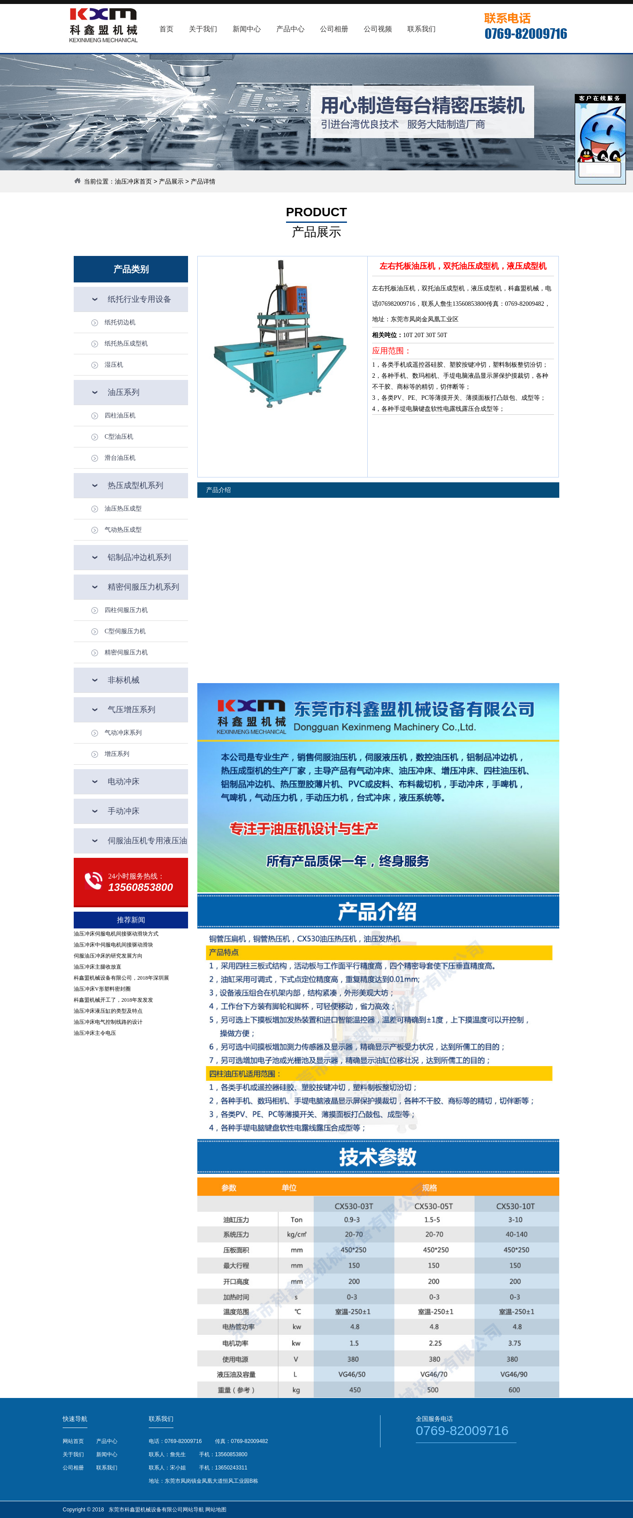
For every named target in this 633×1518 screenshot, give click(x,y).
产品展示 (171, 181)
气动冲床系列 (123, 732)
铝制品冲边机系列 (139, 557)
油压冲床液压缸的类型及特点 (108, 1011)
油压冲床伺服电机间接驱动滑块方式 (116, 934)
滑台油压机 (120, 458)
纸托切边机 (120, 322)
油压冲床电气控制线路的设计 (108, 1022)
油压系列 (123, 392)
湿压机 (114, 364)
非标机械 (123, 680)
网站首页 (73, 1441)
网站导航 (193, 1510)
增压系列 (117, 754)
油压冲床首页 (133, 181)
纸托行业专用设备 (139, 299)
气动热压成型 (123, 529)
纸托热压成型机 (126, 343)
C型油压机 (119, 436)
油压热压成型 (123, 508)
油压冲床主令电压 (95, 1033)
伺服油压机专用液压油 (147, 840)
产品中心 (106, 1441)
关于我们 (73, 1454)
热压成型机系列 (135, 485)
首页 (166, 29)
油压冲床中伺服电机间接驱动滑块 (113, 945)
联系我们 (106, 1468)
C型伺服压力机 (125, 631)
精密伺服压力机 (126, 652)
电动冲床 (123, 781)
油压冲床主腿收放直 (97, 967)
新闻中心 (106, 1454)
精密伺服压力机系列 (143, 586)
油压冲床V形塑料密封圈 (102, 989)
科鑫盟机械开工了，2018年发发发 (113, 1000)
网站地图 (215, 1510)
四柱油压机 (120, 415)
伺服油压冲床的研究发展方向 (108, 956)
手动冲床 (123, 811)
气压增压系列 (131, 709)
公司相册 (73, 1468)
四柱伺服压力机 (126, 610)
